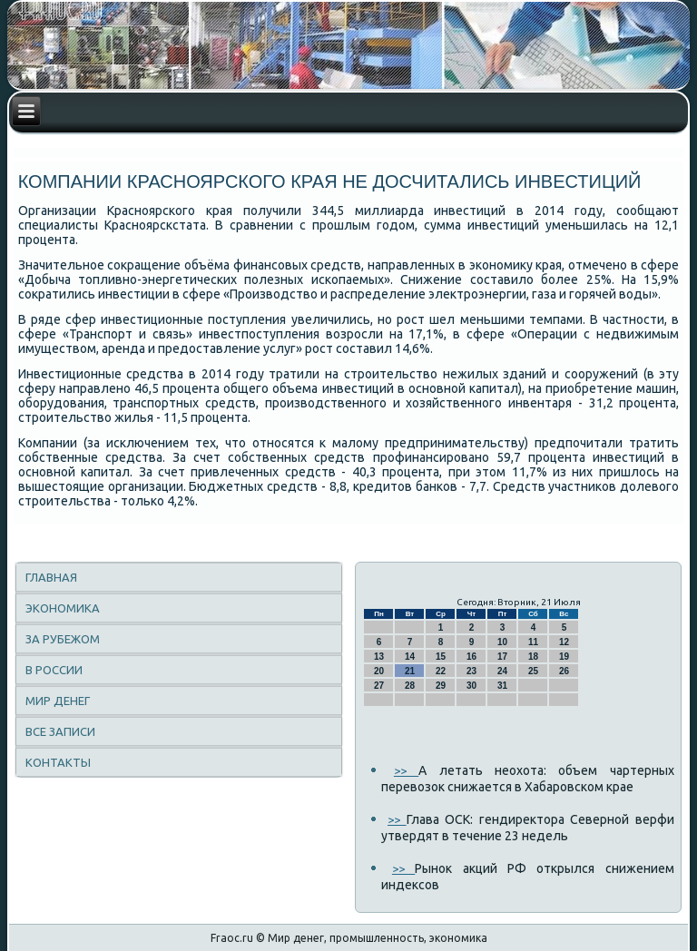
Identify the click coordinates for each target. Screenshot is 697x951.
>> (406, 770)
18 (533, 657)
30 (471, 686)
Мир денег (57, 700)
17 (502, 657)
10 (502, 642)
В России (54, 669)
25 (533, 671)
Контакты (58, 762)
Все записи (60, 731)
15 (441, 657)
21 (410, 671)
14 (410, 657)
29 (441, 686)
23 (471, 671)
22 (441, 671)
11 (533, 642)
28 (410, 686)
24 (502, 671)
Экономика (62, 608)
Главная (51, 577)
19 (564, 657)
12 (564, 642)
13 (379, 657)
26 (564, 671)
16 (471, 657)
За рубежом (62, 638)
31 (502, 686)
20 (379, 671)
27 (379, 686)
